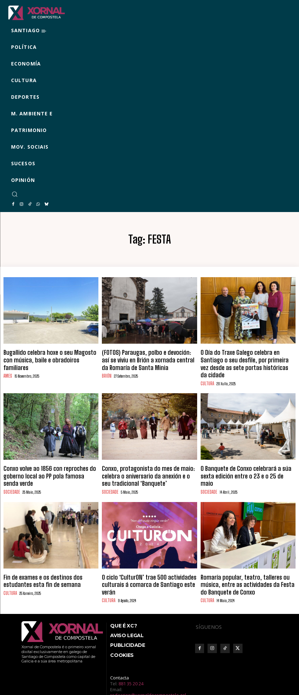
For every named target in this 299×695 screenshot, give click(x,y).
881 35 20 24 (130, 660)
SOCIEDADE (11, 468)
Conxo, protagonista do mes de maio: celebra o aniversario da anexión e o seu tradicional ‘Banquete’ (148, 460)
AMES (7, 365)
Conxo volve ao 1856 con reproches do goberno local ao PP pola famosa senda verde (49, 458)
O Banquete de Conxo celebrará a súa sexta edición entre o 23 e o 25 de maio (243, 458)
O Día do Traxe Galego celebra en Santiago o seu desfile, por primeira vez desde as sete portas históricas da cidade (247, 357)
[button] (14, 194)
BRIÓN (106, 371)
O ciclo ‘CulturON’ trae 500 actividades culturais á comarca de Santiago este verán (145, 561)
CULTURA (206, 371)
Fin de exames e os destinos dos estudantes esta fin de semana (47, 561)
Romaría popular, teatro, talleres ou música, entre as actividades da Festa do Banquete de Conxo (246, 564)
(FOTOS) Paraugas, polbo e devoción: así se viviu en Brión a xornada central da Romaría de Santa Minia (149, 357)
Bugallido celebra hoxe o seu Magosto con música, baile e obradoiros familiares (45, 354)
